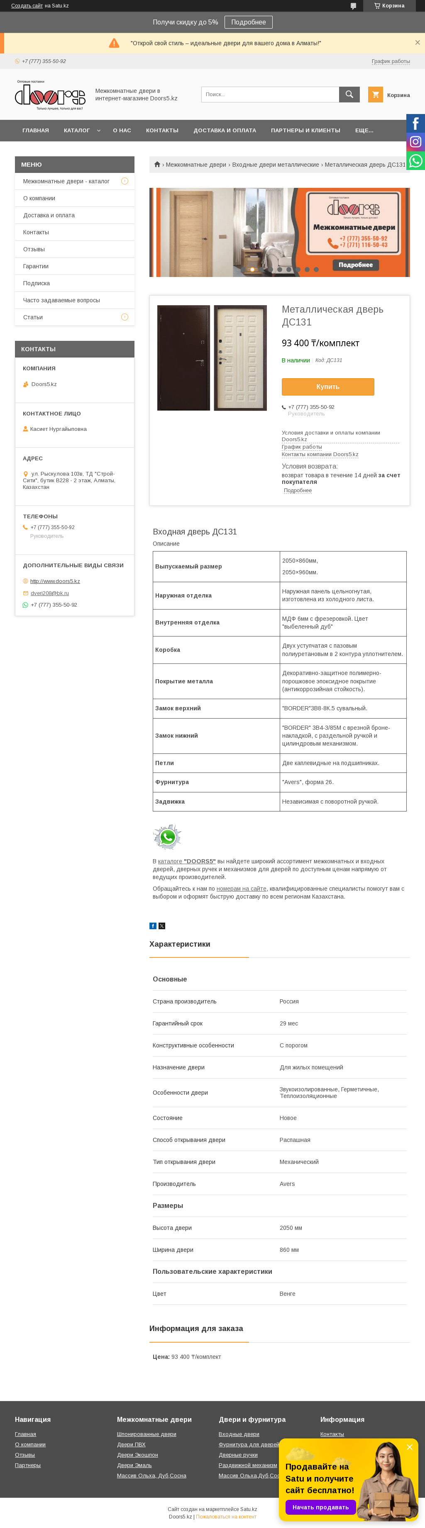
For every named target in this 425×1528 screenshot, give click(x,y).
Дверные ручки (238, 1455)
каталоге (187, 861)
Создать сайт (27, 6)
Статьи (33, 317)
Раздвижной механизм (248, 1465)
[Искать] (349, 94)
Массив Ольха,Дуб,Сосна (252, 1475)
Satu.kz (248, 1509)
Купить (328, 386)
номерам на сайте (241, 888)
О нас (122, 130)
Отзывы (34, 249)
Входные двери (239, 1434)
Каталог (77, 130)
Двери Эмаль (134, 1465)
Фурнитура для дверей (249, 1444)
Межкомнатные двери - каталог (66, 181)
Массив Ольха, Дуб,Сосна (151, 1475)
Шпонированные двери (146, 1434)
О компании (39, 198)
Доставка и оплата (224, 130)
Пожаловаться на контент (226, 1517)
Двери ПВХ (131, 1444)
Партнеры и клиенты (305, 130)
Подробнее (248, 22)
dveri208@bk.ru (50, 593)
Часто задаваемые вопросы (61, 300)
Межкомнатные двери (196, 164)
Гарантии (36, 266)
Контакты (162, 130)
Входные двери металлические (275, 164)
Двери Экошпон (137, 1455)
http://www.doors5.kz (55, 581)
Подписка (36, 283)
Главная (35, 130)
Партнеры (28, 1465)
